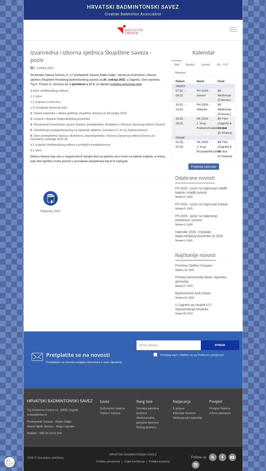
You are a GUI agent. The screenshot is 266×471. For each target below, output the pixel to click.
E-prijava (178, 408)
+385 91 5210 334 (50, 433)
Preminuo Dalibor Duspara (193, 265)
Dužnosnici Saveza (112, 408)
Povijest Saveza (219, 408)
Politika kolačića (159, 461)
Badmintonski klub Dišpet (192, 293)
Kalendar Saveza (184, 413)
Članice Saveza (110, 413)
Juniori (205, 64)
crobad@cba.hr (37, 414)
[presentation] (189, 368)
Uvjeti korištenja (134, 461)
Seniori (189, 64)
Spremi (220, 345)
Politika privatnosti (108, 461)
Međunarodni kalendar (187, 417)
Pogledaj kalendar (203, 166)
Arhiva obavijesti (220, 413)
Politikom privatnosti (211, 355)
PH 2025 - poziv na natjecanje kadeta (201, 204)
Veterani (180, 72)
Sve (176, 64)
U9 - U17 (222, 64)
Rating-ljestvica (146, 427)
